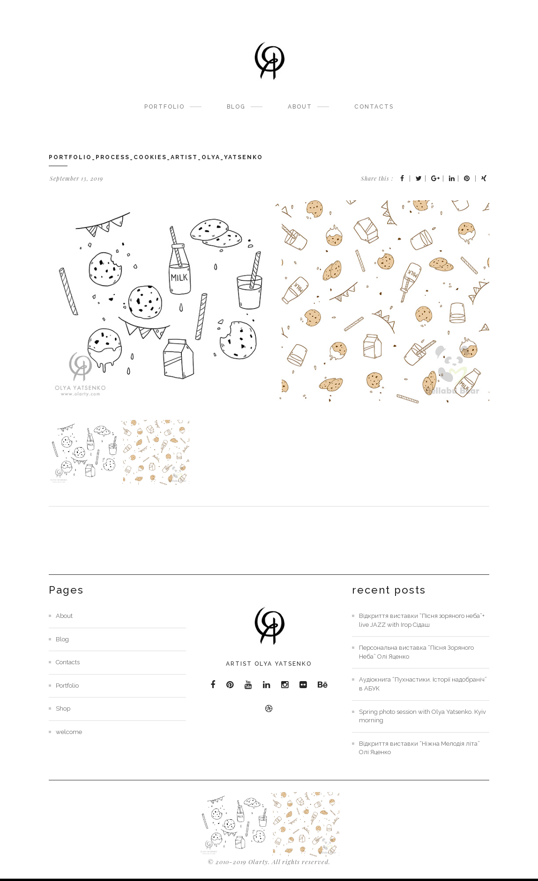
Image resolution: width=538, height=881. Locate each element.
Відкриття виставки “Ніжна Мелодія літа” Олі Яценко (419, 748)
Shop (63, 708)
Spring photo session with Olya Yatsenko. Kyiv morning (422, 716)
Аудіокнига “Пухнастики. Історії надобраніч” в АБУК (423, 684)
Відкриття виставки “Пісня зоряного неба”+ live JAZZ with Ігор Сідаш (422, 620)
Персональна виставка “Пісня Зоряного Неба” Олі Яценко (416, 652)
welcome (69, 731)
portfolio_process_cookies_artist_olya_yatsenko (156, 157)
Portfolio (164, 106)
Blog (236, 106)
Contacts (374, 106)
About (300, 106)
